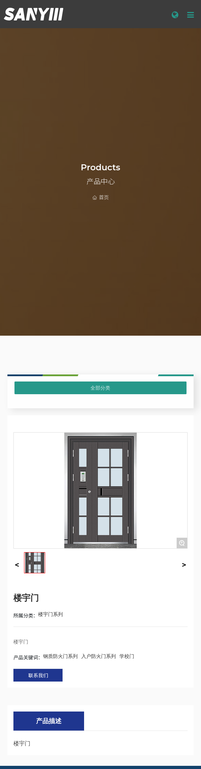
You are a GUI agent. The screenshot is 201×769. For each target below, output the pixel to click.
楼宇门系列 (50, 614)
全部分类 (100, 388)
